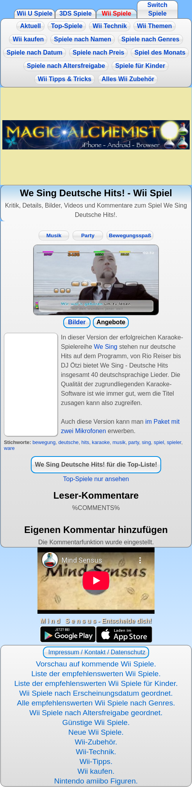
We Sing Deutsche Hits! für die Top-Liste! (96, 464)
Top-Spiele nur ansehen (96, 479)
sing (146, 442)
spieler (174, 442)
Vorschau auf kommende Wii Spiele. (96, 664)
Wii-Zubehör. (96, 742)
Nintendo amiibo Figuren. (96, 781)
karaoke (101, 442)
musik (118, 442)
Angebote (110, 322)
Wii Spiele (116, 13)
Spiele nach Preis (98, 52)
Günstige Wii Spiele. (96, 722)
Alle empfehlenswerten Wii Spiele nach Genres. (96, 703)
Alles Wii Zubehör (127, 79)
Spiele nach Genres (150, 39)
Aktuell (30, 26)
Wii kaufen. (96, 771)
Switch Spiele (158, 9)
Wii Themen (154, 26)
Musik (54, 235)
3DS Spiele (75, 13)
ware (9, 448)
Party (87, 235)
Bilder (76, 322)
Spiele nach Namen (82, 39)
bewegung (43, 442)
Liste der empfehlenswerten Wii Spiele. (96, 674)
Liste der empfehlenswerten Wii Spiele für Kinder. (96, 683)
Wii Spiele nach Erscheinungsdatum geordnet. (96, 693)
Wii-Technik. (96, 752)
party (133, 442)
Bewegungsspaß (130, 235)
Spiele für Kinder (140, 65)
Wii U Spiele (34, 13)
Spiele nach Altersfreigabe (66, 65)
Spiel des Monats (159, 52)
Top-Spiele (67, 26)
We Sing (105, 346)
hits (85, 442)
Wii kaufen (28, 39)
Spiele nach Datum (34, 52)
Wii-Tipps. (96, 761)
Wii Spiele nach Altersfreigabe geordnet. (95, 713)
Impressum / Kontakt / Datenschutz (95, 652)
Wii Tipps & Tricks (64, 79)
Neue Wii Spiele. (96, 732)
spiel (159, 442)
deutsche (68, 442)
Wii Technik (109, 26)
